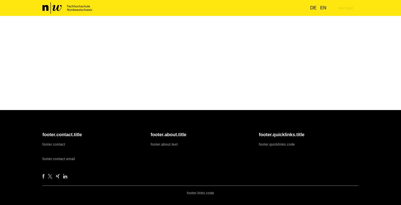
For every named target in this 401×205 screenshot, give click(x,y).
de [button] (310, 8)
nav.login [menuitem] (344, 8)
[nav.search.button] (299, 7)
